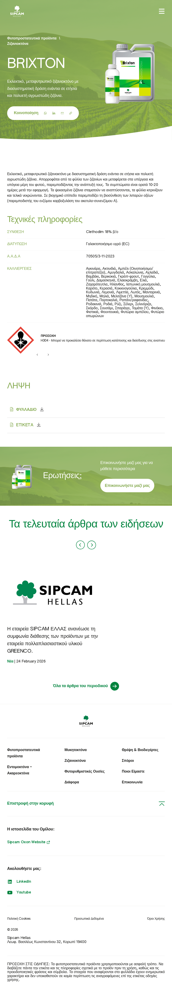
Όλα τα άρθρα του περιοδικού (86, 686)
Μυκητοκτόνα (75, 750)
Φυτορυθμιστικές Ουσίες (84, 771)
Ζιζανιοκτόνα (17, 44)
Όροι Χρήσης (156, 918)
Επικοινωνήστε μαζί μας (127, 486)
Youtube (19, 892)
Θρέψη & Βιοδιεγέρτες (140, 750)
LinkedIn (19, 881)
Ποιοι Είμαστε (133, 771)
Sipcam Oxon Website (28, 842)
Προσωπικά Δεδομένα (89, 918)
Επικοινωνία (132, 782)
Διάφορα (71, 782)
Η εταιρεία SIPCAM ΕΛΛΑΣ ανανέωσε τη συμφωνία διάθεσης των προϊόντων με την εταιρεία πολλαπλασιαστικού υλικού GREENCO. (52, 640)
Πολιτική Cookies (19, 918)
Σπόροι (128, 761)
